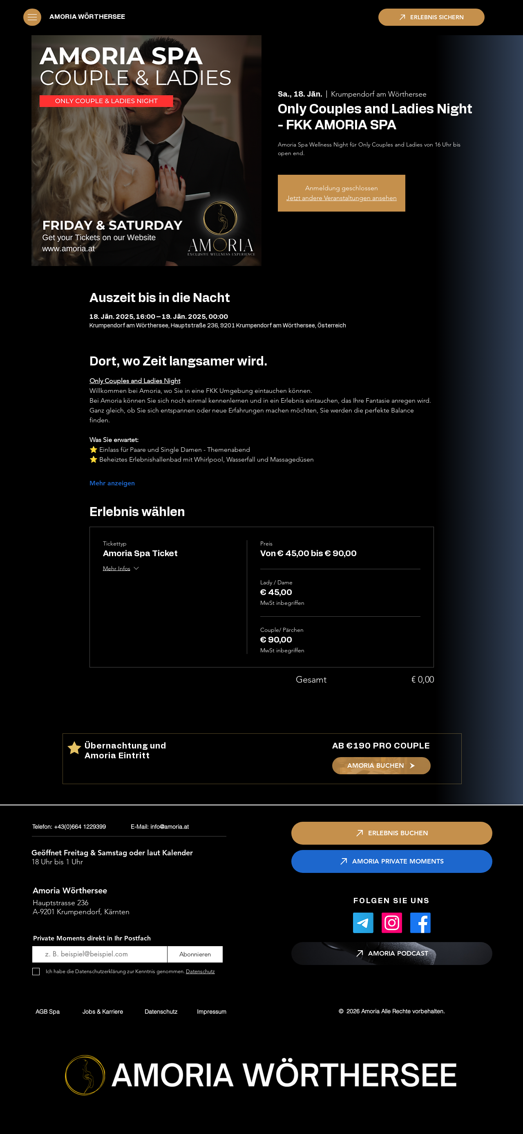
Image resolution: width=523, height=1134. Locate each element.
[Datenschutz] (161, 1011)
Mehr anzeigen (112, 483)
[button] (32, 17)
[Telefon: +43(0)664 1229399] (80, 827)
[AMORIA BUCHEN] (381, 765)
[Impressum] (212, 1011)
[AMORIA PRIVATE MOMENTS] (391, 861)
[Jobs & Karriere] (103, 1011)
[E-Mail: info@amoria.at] (180, 827)
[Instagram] (392, 923)
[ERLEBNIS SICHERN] (431, 17)
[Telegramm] (363, 923)
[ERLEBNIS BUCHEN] (391, 833)
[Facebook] (420, 923)
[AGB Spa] (47, 1011)
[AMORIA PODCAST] (391, 953)
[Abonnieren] (195, 954)
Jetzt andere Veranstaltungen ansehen (341, 198)
